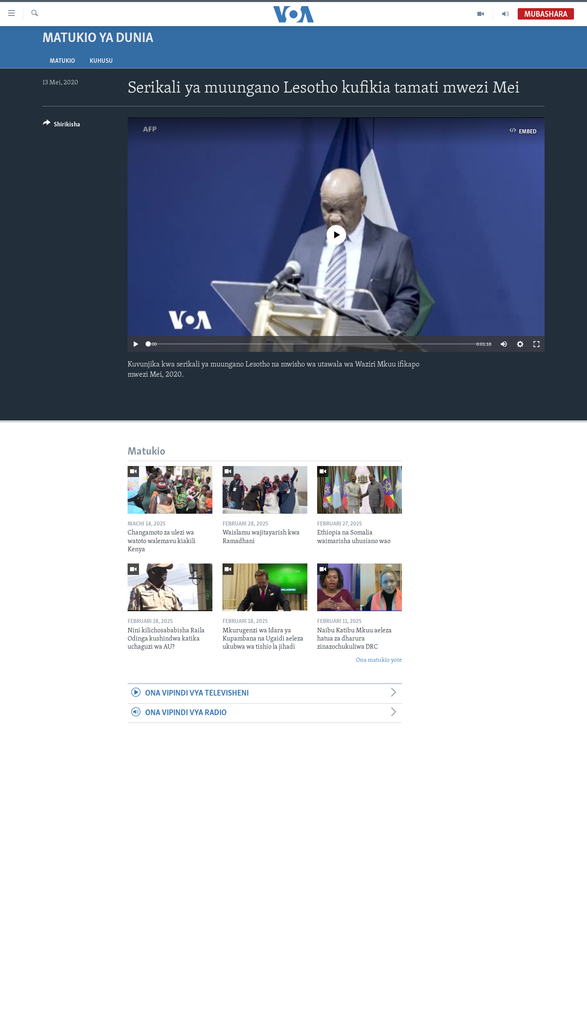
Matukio (62, 61)
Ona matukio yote (379, 660)
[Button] (61, 125)
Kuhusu (101, 61)
